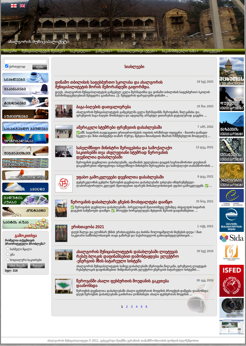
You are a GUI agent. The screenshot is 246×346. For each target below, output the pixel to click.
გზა (10, 254)
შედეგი (38, 265)
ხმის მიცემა (17, 265)
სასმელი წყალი (19, 249)
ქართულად (15, 66)
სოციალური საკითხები (24, 260)
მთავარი (10, 51)
